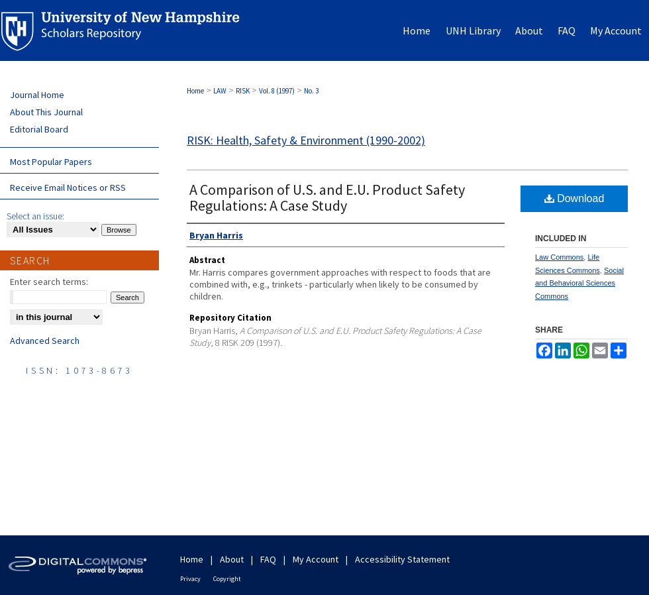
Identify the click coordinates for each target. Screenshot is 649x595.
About (232, 559)
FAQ (268, 559)
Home (195, 90)
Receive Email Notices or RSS (68, 187)
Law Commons (559, 257)
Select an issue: (35, 216)
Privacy (190, 578)
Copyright (227, 578)
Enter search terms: (49, 282)
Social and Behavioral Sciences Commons (579, 283)
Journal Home (37, 95)
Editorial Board (39, 129)
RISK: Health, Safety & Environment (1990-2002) (306, 140)
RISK (243, 90)
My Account (315, 559)
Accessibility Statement (402, 559)
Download (574, 198)
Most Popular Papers (51, 162)
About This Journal (46, 112)
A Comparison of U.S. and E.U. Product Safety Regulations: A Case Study (327, 197)
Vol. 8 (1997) (277, 90)
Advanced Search (44, 341)
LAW (219, 90)
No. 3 (311, 90)
